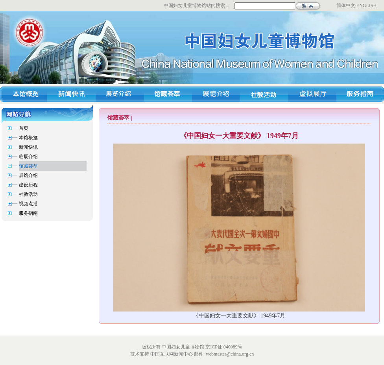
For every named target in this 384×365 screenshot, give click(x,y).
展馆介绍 (28, 175)
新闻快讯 (28, 147)
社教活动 (28, 194)
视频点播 (28, 203)
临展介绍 (28, 156)
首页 (23, 128)
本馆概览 (28, 137)
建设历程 (28, 185)
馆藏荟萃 (28, 166)
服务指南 (28, 213)
